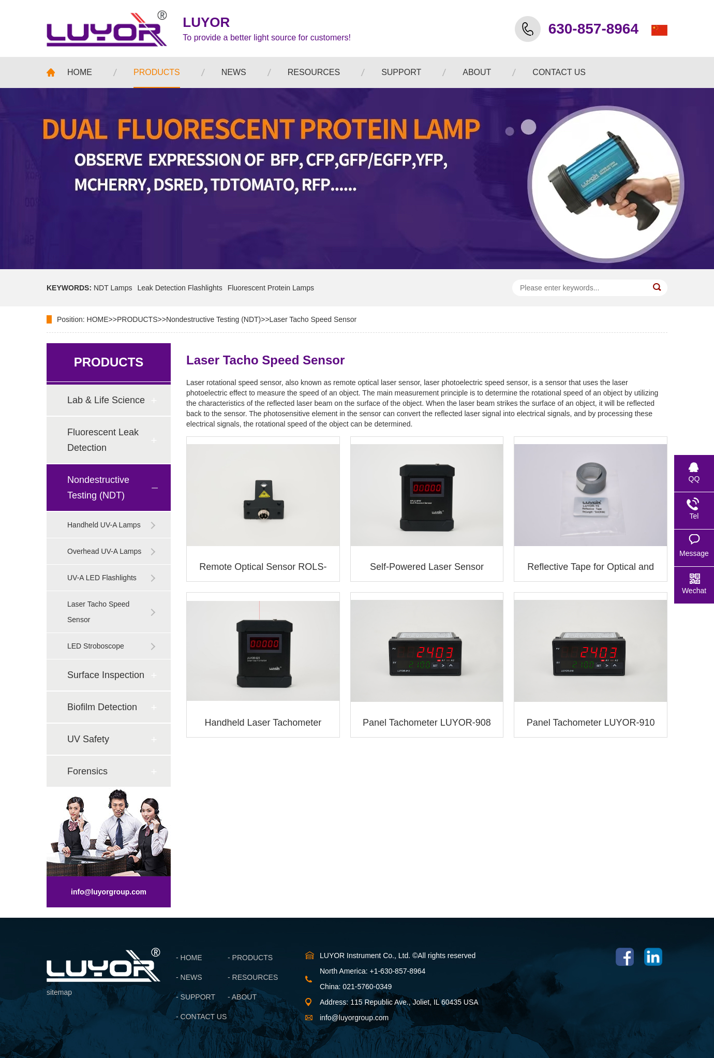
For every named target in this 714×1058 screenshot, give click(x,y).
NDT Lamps (113, 288)
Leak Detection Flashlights (179, 288)
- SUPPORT (195, 997)
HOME (98, 319)
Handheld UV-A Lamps (104, 525)
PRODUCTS (137, 319)
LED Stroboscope (95, 646)
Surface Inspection (105, 675)
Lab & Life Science (106, 400)
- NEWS (189, 977)
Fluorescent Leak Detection (103, 440)
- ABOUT (242, 997)
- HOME (189, 957)
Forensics (87, 771)
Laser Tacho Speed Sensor (313, 319)
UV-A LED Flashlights (102, 578)
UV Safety (88, 739)
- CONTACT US (201, 1016)
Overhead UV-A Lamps (104, 551)
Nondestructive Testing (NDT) (213, 319)
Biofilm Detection (102, 707)
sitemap (59, 992)
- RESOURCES (253, 977)
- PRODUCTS (250, 957)
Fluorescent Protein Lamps (271, 288)
